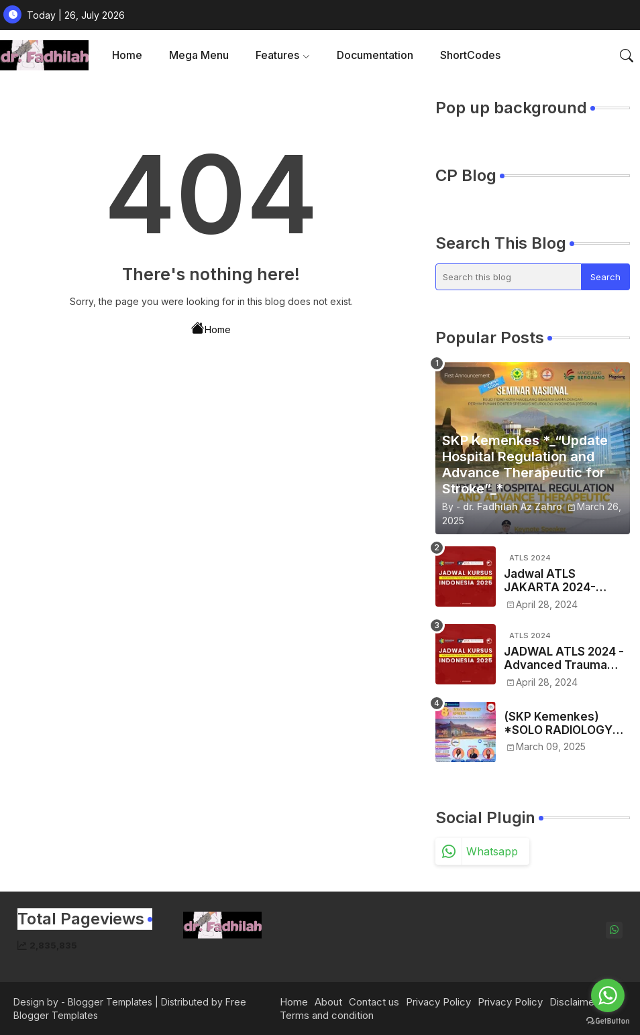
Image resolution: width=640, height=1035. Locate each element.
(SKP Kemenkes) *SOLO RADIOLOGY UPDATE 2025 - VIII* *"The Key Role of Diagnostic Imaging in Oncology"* (563, 723)
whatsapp (492, 851)
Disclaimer (573, 1001)
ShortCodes (470, 55)
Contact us (374, 1001)
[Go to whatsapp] (608, 995)
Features (277, 55)
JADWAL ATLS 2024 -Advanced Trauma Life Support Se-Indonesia (564, 658)
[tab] (127, 55)
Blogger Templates (110, 1002)
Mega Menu (199, 55)
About (328, 1001)
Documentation (375, 55)
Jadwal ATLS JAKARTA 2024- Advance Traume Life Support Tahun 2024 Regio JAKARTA (564, 581)
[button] (626, 55)
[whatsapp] (614, 930)
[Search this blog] (508, 276)
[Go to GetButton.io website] (607, 1021)
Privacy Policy (438, 1001)
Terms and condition (327, 1015)
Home (127, 55)
